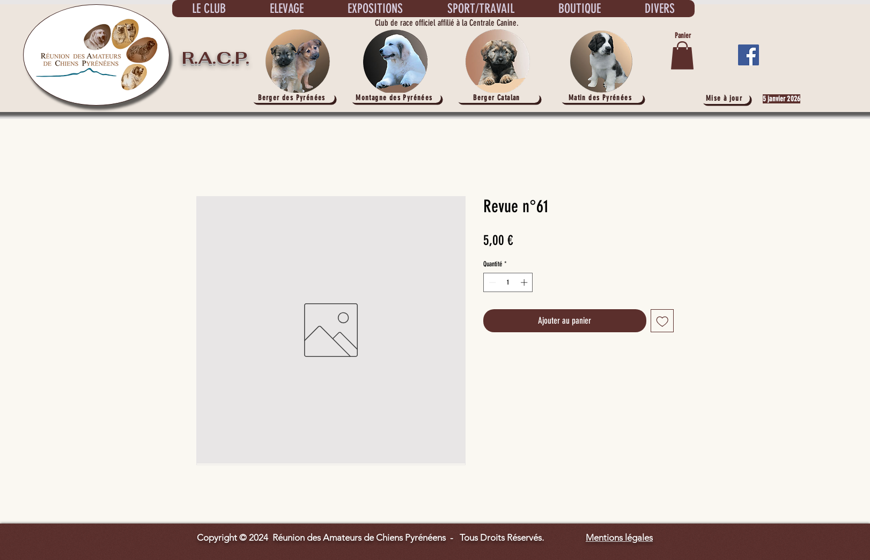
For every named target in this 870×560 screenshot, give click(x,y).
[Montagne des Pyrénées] (395, 98)
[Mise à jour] (725, 98)
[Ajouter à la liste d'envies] (662, 321)
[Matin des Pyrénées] (601, 98)
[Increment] (525, 282)
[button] (682, 55)
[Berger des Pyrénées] (293, 98)
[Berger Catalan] (498, 98)
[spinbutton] (508, 282)
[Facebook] (748, 54)
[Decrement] (491, 282)
